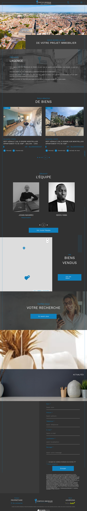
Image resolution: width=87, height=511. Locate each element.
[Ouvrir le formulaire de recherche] (68, 2)
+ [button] (47, 241)
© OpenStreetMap (45, 292)
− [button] (47, 243)
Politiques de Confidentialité (66, 489)
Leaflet (34, 292)
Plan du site (46, 508)
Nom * (48, 405)
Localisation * (50, 440)
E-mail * (49, 431)
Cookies (73, 508)
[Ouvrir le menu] (81, 2)
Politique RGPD (68, 508)
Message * (49, 449)
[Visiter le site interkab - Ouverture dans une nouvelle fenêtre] (70, 505)
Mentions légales (53, 508)
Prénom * (49, 414)
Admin (59, 508)
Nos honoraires (40, 508)
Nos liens (63, 508)
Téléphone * (50, 423)
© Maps (39, 292)
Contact (85, 154)
